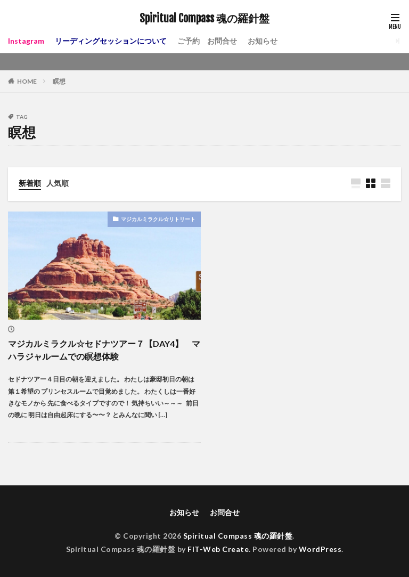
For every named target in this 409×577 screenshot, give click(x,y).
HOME (27, 81)
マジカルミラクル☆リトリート (158, 219)
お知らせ (262, 40)
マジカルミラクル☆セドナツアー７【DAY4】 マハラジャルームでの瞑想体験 (104, 349)
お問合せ (225, 512)
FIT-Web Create (218, 549)
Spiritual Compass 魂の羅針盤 (204, 18)
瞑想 (59, 81)
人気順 (57, 183)
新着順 (30, 183)
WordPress (320, 549)
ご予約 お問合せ (207, 40)
